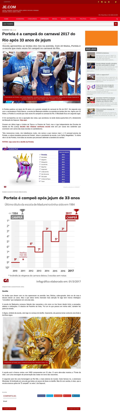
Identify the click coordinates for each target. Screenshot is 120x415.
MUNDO (63, 16)
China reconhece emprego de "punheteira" (105, 107)
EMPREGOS (45, 16)
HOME (6, 16)
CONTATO (7, 2)
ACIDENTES (20, 16)
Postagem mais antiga (73, 406)
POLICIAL (73, 16)
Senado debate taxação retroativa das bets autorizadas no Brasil (106, 62)
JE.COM (9, 7)
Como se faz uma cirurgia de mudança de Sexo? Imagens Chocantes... (105, 84)
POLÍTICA (83, 16)
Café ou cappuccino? (102, 72)
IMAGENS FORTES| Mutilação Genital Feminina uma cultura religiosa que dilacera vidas (105, 97)
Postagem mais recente (9, 406)
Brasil (10, 41)
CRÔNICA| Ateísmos (102, 51)
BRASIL (54, 16)
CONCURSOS (32, 16)
